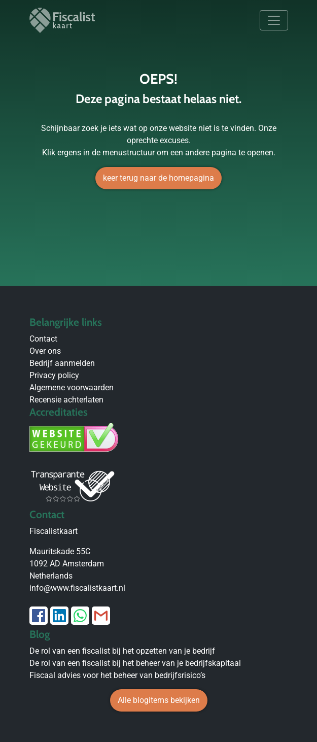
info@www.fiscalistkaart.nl (77, 588)
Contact (43, 339)
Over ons (45, 351)
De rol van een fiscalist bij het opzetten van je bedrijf (122, 651)
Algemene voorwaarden (71, 387)
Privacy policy (54, 375)
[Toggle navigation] (274, 20)
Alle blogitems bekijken (159, 700)
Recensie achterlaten (66, 399)
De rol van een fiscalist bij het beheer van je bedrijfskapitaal (135, 663)
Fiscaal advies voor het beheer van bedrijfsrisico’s (117, 675)
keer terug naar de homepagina (158, 178)
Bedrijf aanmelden (62, 363)
